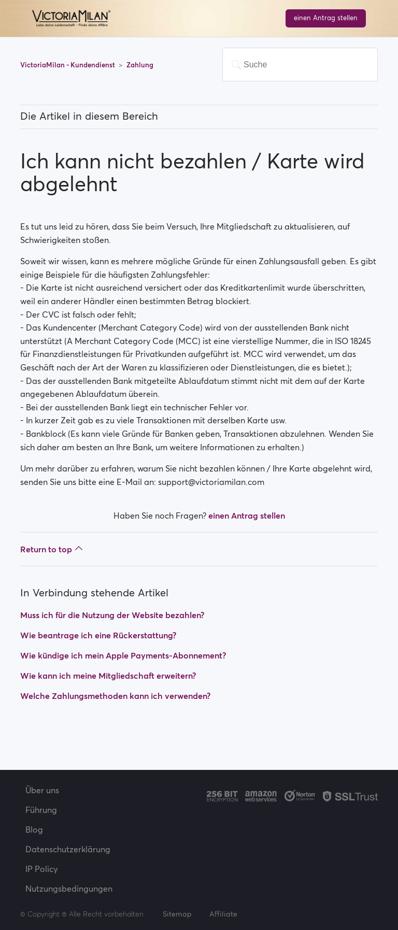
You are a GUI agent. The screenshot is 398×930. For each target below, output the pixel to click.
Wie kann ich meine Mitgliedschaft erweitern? (108, 675)
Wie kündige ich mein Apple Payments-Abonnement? (123, 655)
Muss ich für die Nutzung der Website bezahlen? (112, 615)
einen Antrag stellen (326, 17)
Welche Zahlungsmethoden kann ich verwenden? (115, 696)
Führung (41, 810)
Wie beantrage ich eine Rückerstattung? (98, 635)
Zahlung (139, 65)
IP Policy (41, 869)
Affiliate (223, 914)
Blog (34, 829)
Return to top (51, 549)
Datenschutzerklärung (67, 849)
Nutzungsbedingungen (68, 888)
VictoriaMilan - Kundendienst (68, 65)
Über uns (42, 790)
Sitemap (177, 914)
